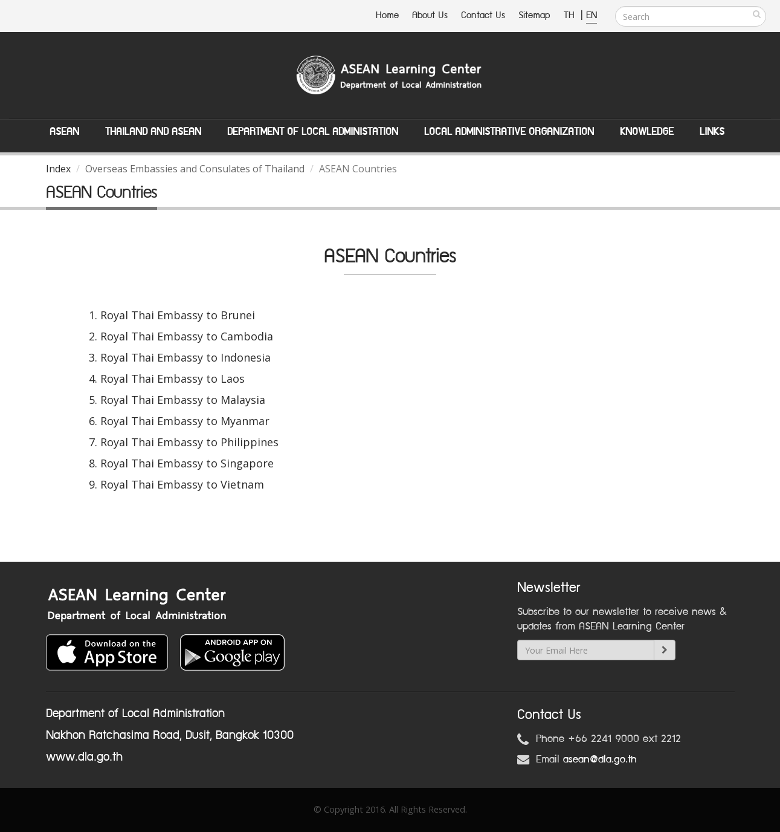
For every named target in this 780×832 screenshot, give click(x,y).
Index (58, 168)
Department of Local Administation (312, 131)
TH (571, 15)
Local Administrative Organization (509, 131)
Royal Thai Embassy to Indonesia (185, 357)
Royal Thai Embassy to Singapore (187, 463)
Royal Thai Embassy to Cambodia (186, 336)
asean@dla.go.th (600, 759)
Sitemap (534, 15)
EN (591, 15)
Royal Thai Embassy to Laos (172, 378)
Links (712, 131)
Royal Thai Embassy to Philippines (189, 442)
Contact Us (483, 15)
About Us (430, 15)
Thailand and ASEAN (153, 131)
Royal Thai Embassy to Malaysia (182, 399)
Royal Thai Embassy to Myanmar (184, 421)
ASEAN (64, 131)
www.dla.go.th (84, 757)
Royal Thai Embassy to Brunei (177, 315)
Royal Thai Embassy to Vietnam (182, 484)
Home (387, 15)
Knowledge (647, 131)
